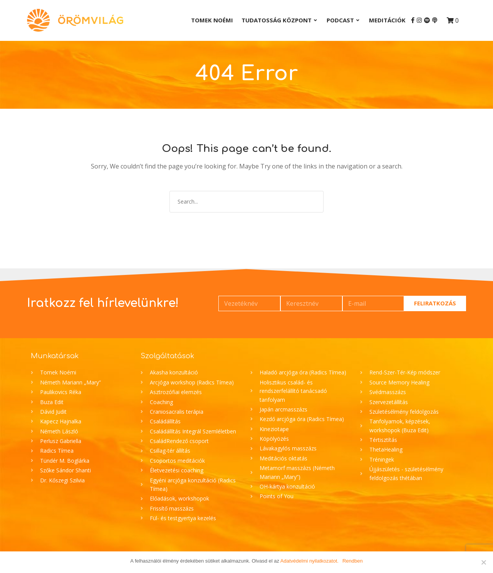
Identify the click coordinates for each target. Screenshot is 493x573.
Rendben (352, 561)
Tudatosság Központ (276, 20)
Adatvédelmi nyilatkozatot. (309, 561)
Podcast (340, 20)
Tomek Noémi (212, 20)
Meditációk (387, 20)
